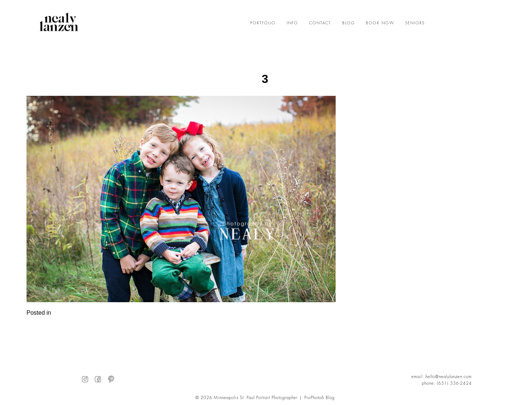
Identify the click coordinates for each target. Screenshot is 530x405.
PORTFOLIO (263, 23)
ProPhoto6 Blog (319, 398)
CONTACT (320, 23)
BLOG (348, 23)
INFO (292, 23)
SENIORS (415, 23)
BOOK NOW (380, 23)
